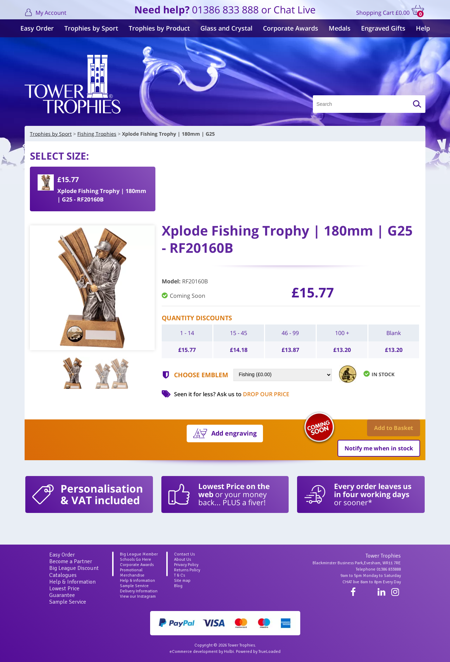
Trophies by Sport (91, 28)
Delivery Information (139, 591)
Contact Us (184, 554)
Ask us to (253, 394)
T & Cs (179, 575)
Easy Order (37, 28)
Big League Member (139, 554)
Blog (178, 586)
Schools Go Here (135, 559)
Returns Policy (187, 570)
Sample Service (67, 601)
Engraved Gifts (383, 28)
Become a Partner (70, 561)
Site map (182, 580)
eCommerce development (193, 651)
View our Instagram (138, 596)
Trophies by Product (159, 28)
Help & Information (72, 581)
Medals (340, 28)
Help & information (137, 580)
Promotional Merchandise (132, 572)
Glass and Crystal (226, 28)
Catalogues (63, 575)
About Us (182, 559)
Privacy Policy (186, 564)
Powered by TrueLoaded (258, 651)
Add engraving (234, 433)
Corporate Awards (290, 28)
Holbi (229, 651)
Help (423, 28)
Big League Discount (74, 568)
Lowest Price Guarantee (64, 592)
